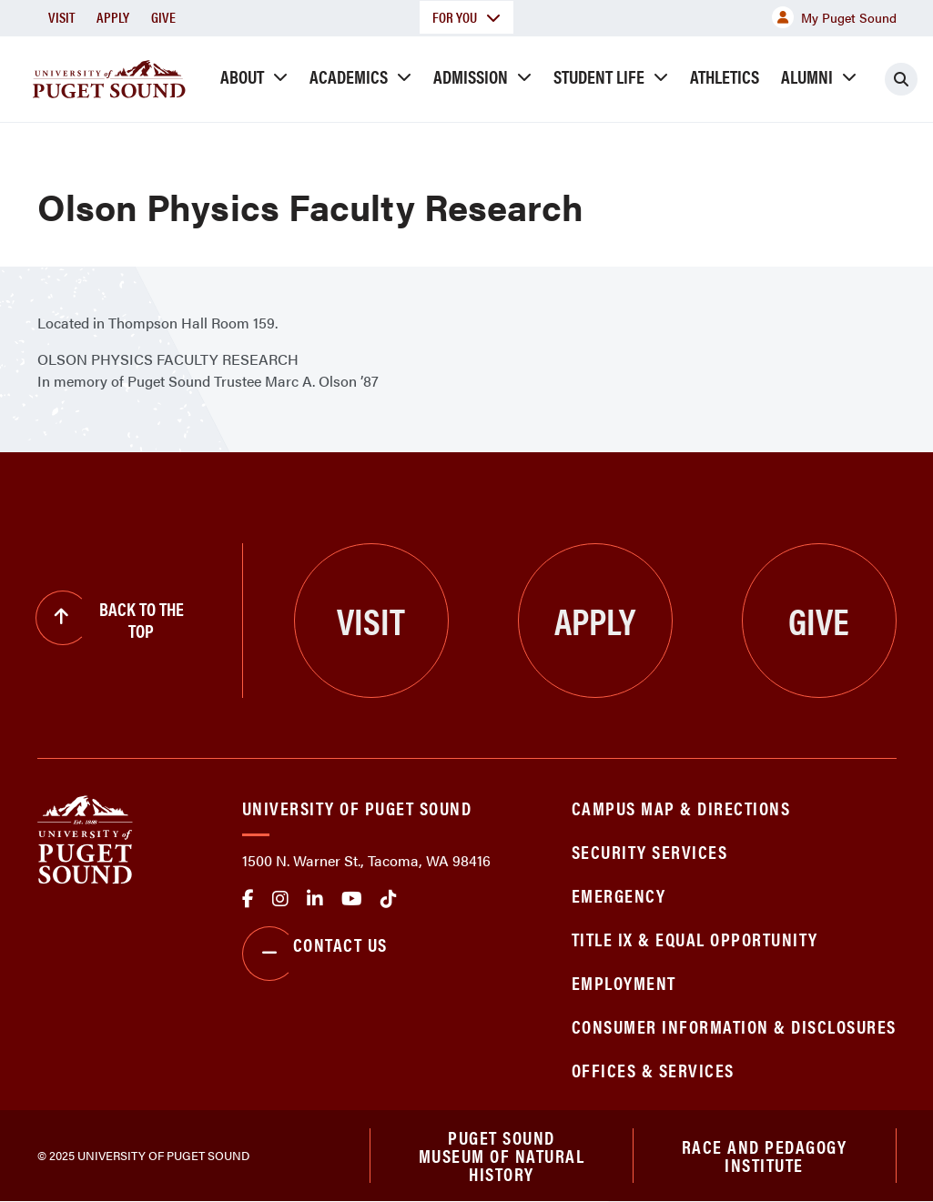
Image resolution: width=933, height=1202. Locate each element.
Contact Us (315, 953)
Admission (470, 76)
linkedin (315, 899)
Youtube (351, 899)
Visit (61, 16)
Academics (348, 76)
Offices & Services (653, 1069)
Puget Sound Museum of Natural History (502, 1155)
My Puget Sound (834, 17)
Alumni (807, 76)
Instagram (280, 899)
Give (163, 16)
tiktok (388, 899)
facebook (248, 899)
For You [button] (466, 16)
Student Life (598, 76)
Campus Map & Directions (681, 807)
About (242, 76)
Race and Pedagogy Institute (764, 1155)
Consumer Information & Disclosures (734, 1026)
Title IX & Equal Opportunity (695, 938)
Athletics (724, 76)
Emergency (619, 895)
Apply (112, 16)
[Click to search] (901, 79)
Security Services (650, 851)
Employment (624, 982)
